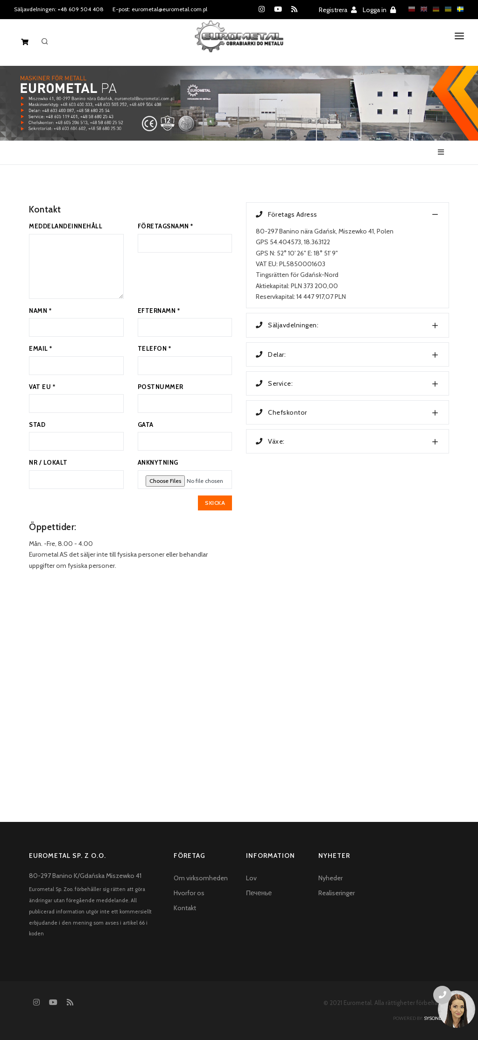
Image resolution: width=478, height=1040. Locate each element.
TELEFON (154, 348)
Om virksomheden (201, 878)
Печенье (259, 893)
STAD (37, 424)
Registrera (338, 10)
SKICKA (215, 502)
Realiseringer (336, 893)
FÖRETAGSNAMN (165, 226)
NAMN (40, 310)
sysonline (436, 1018)
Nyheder (330, 878)
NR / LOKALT (48, 462)
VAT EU (42, 386)
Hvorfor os (189, 893)
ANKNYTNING (158, 462)
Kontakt (185, 908)
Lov (251, 878)
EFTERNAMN (159, 310)
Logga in (379, 10)
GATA (146, 424)
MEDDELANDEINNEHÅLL (65, 226)
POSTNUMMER (160, 386)
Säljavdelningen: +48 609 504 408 (59, 9)
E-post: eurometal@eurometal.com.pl (159, 9)
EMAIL (40, 348)
